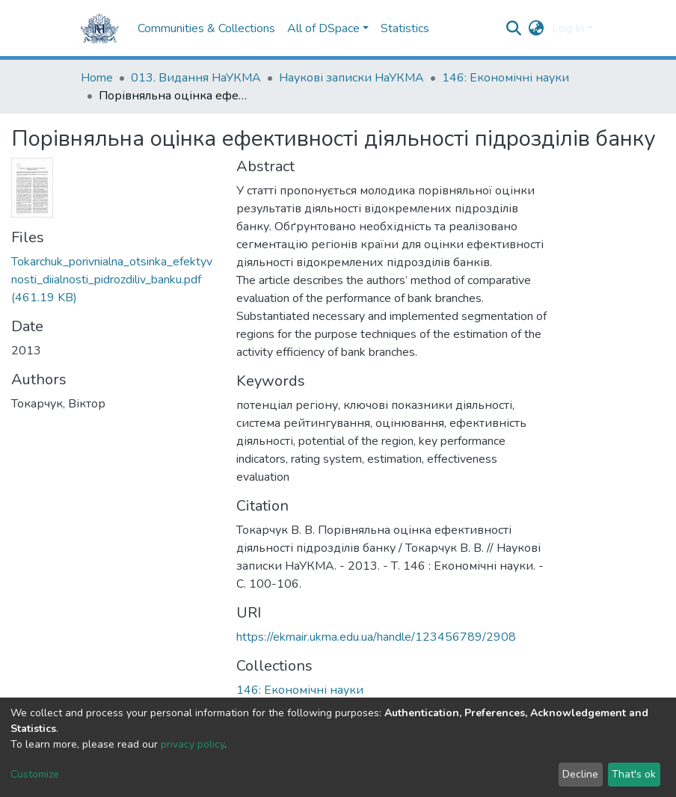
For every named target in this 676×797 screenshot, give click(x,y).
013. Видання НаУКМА (196, 78)
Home (97, 78)
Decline (580, 774)
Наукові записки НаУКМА (351, 78)
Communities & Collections (206, 28)
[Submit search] (514, 28)
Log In (568, 28)
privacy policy (192, 744)
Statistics (405, 28)
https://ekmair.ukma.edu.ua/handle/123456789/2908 (376, 637)
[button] (536, 28)
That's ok (634, 774)
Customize (34, 774)
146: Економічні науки (505, 78)
